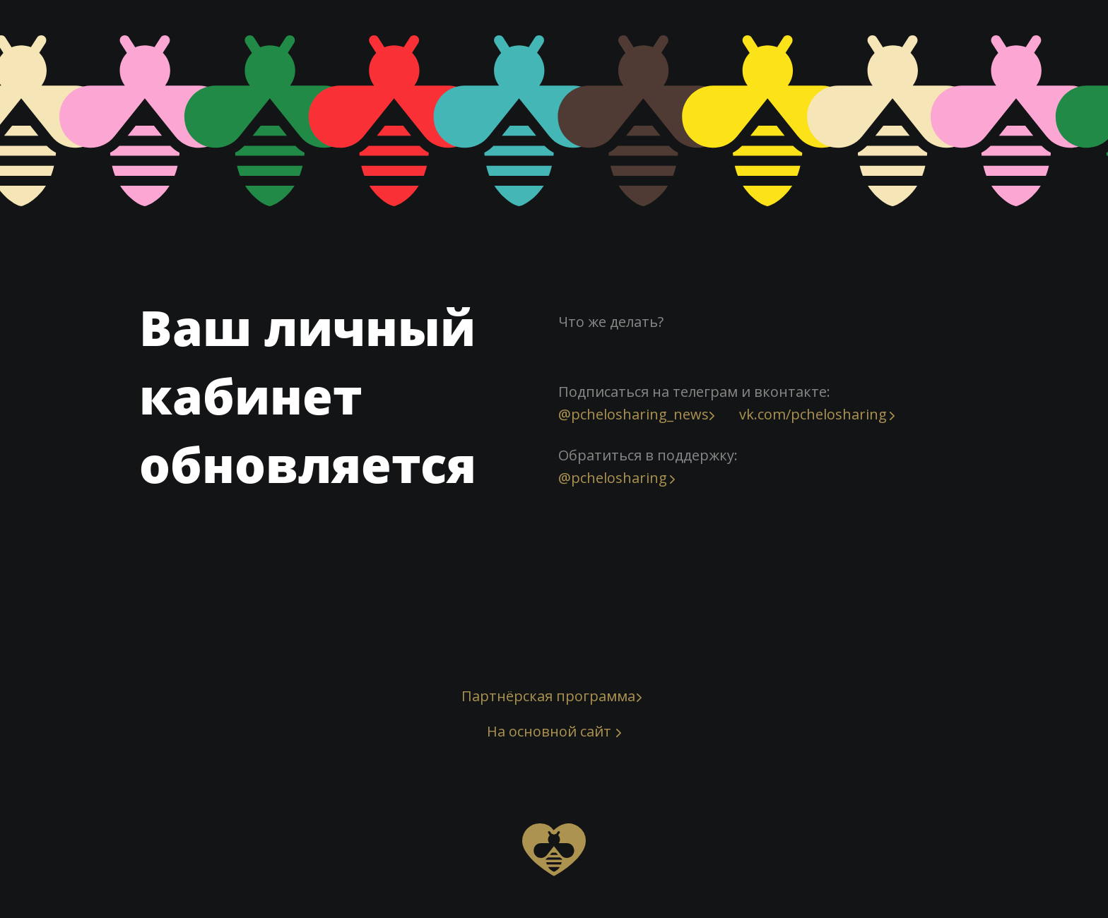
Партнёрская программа (548, 695)
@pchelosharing (612, 477)
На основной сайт (549, 731)
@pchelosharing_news (633, 414)
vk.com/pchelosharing (813, 414)
